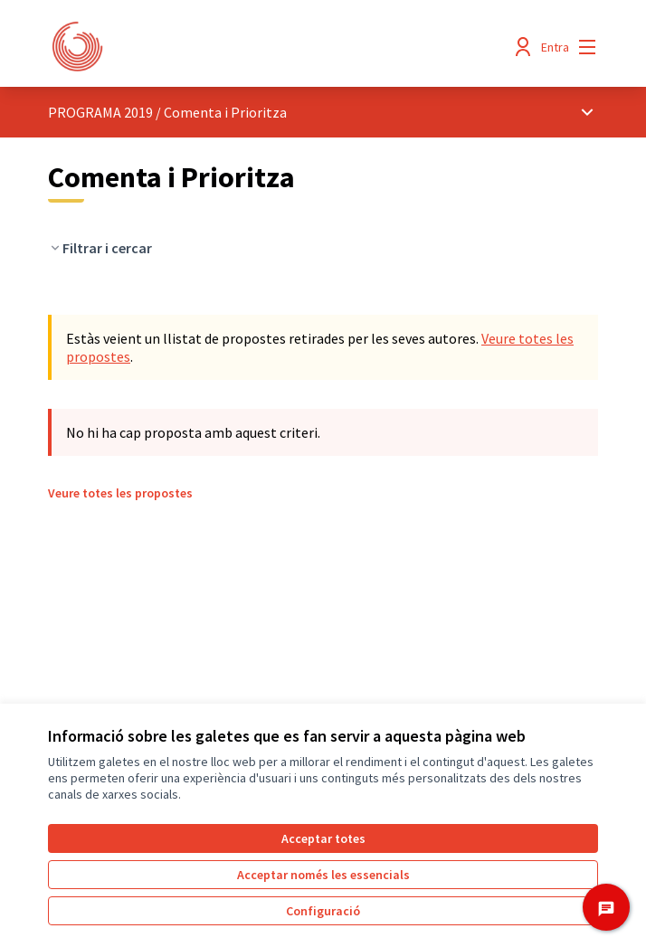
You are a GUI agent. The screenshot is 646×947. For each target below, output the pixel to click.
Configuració (323, 911)
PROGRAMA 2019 (100, 112)
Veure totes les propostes (120, 493)
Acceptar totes (323, 838)
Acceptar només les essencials (323, 875)
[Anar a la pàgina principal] (252, 47)
